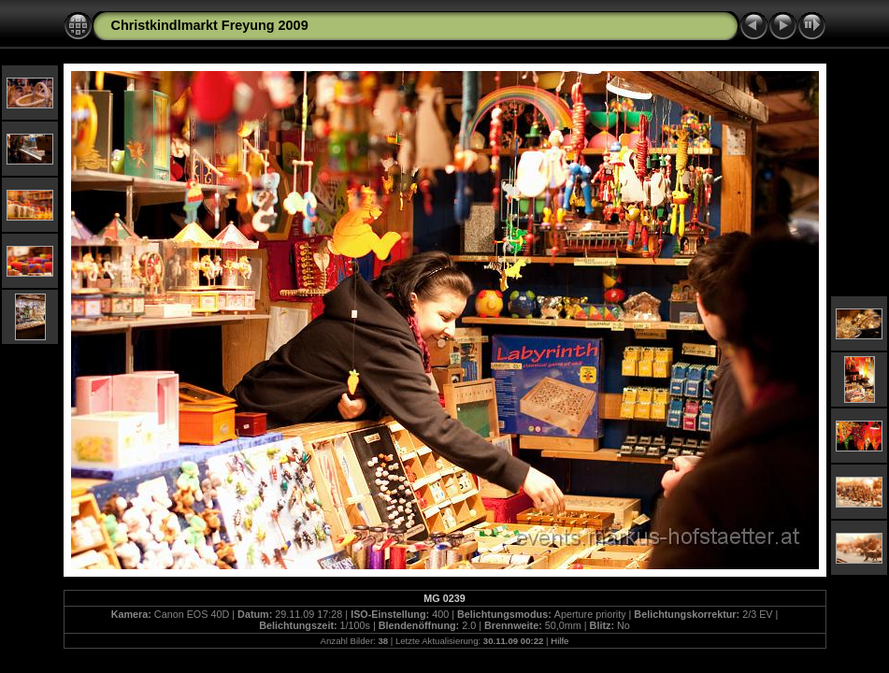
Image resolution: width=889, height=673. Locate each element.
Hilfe (559, 641)
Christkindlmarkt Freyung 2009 (209, 25)
